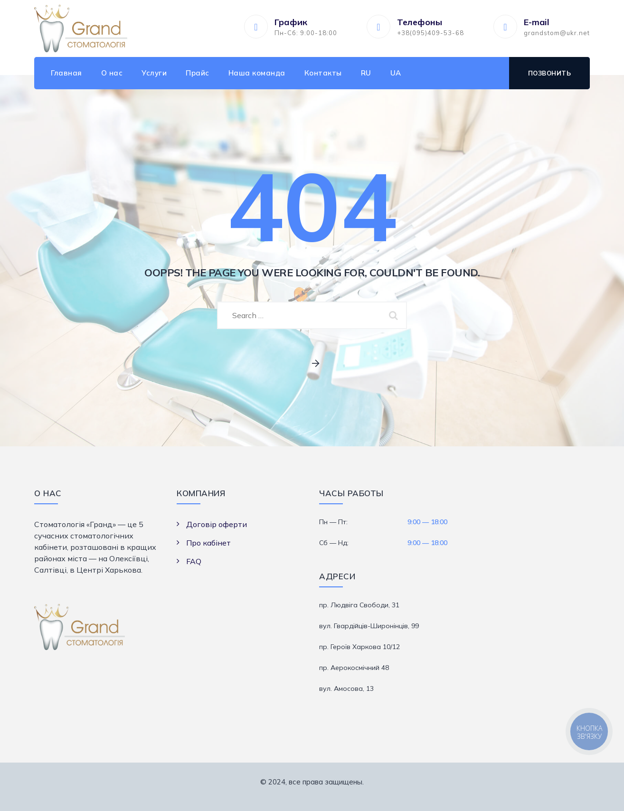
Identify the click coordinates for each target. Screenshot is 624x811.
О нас (112, 72)
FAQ (193, 561)
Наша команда (256, 72)
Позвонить (549, 73)
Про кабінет (208, 542)
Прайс (197, 72)
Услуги (154, 72)
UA (395, 72)
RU (366, 72)
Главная (66, 72)
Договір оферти (216, 524)
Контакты (323, 72)
